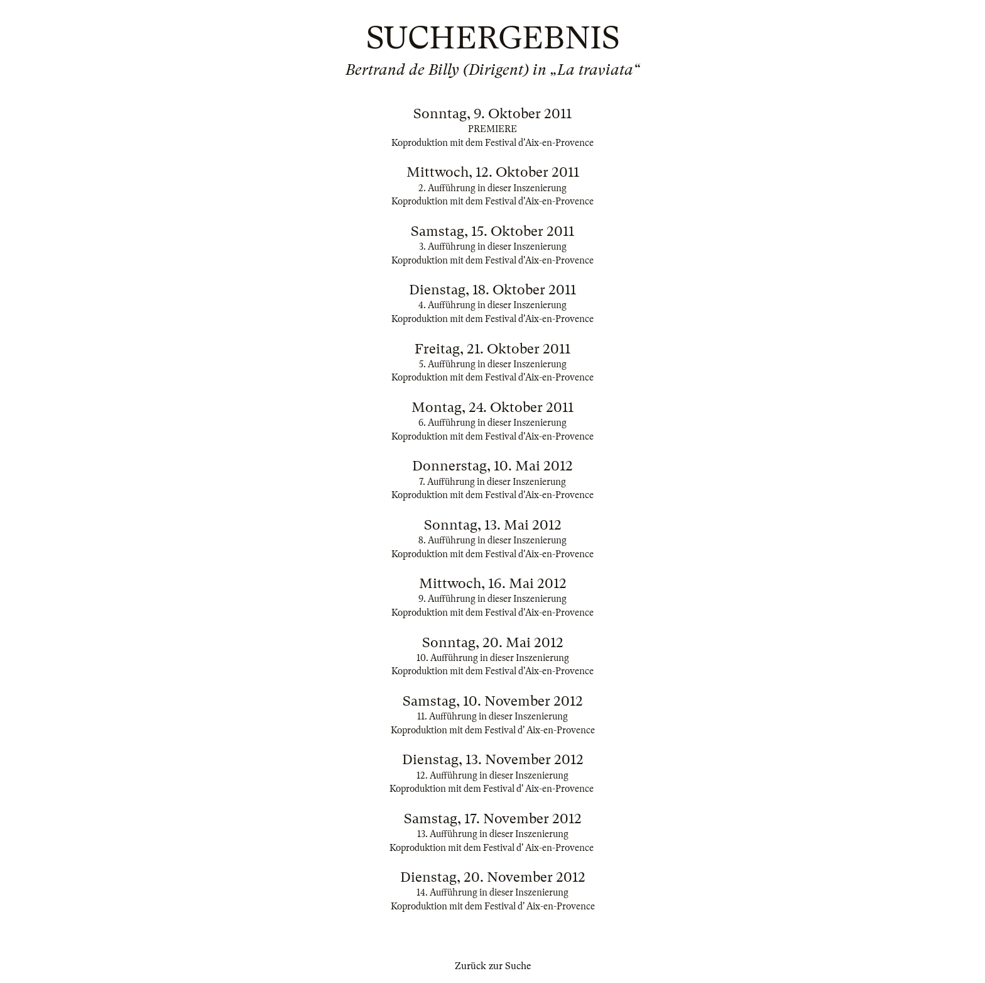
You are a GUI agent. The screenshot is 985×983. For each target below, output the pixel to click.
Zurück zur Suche (493, 966)
